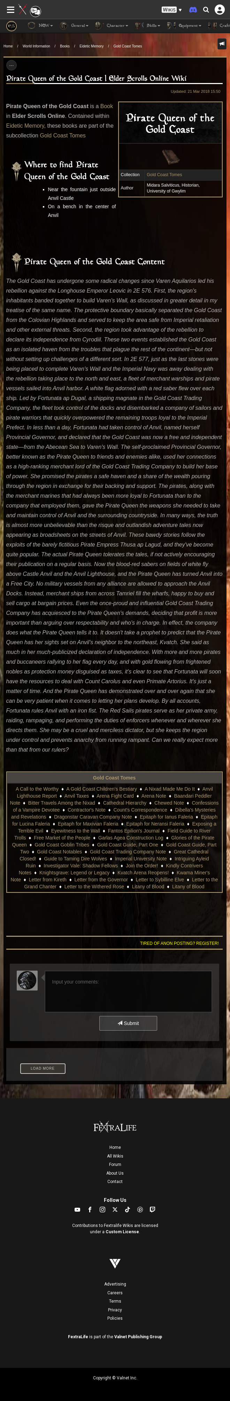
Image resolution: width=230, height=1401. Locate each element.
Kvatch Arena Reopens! (143, 872)
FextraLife (78, 1336)
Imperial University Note (141, 858)
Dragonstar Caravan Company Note (93, 817)
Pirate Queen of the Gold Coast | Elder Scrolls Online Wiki (96, 79)
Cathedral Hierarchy (125, 803)
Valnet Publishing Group (138, 1336)
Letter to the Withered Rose (94, 886)
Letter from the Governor (101, 879)
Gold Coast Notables (59, 851)
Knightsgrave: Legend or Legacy (74, 872)
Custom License (122, 1231)
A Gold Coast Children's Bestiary (101, 789)
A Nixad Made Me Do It (170, 789)
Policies (115, 1318)
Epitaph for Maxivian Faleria (88, 824)
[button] (172, 10)
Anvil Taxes (76, 796)
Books (65, 46)
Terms (115, 1301)
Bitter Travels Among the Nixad (61, 803)
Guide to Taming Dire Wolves (75, 858)
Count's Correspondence (140, 810)
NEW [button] (40, 26)
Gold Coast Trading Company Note (128, 851)
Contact (115, 1181)
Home (8, 46)
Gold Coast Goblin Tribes (62, 845)
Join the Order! (142, 865)
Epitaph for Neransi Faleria (155, 824)
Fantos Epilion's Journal (134, 831)
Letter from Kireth (48, 879)
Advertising (115, 1284)
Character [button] (111, 26)
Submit (128, 1023)
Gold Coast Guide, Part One (127, 845)
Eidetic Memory (91, 46)
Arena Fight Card (115, 796)
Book (106, 106)
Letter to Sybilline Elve (160, 879)
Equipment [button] (184, 26)
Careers (115, 1292)
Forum (115, 1164)
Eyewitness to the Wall (75, 831)
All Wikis (115, 1156)
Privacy (115, 1310)
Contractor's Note (87, 810)
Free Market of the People (62, 838)
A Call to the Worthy (37, 789)
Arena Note (153, 796)
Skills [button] (147, 26)
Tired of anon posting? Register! (179, 943)
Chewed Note (169, 803)
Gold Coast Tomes (128, 46)
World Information (36, 46)
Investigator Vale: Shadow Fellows (81, 865)
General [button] (74, 26)
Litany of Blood (148, 886)
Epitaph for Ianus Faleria (166, 817)
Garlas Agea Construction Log (130, 838)
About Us (115, 1173)
